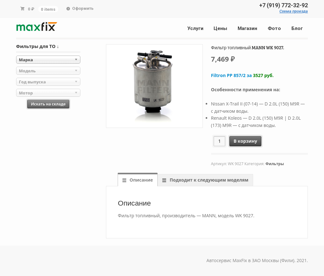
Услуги (195, 28)
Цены (220, 28)
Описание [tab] (140, 180)
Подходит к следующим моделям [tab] (208, 180)
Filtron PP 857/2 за (242, 75)
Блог (297, 28)
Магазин (247, 28)
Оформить (83, 8)
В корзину (245, 141)
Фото (274, 28)
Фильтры (274, 163)
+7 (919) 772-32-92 (283, 5)
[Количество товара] (219, 141)
